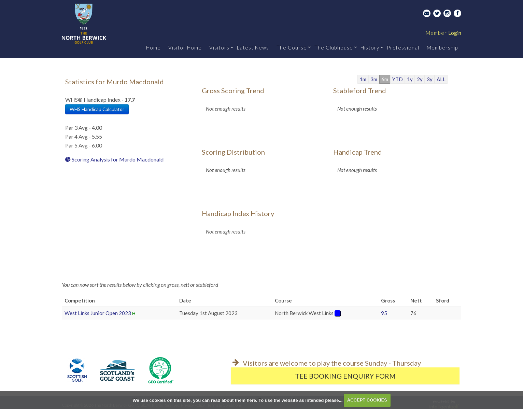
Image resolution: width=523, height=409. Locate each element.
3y (430, 79)
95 (384, 313)
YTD (397, 79)
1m (362, 79)
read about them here (233, 400)
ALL (441, 79)
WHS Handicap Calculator (97, 109)
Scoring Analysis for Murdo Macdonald (114, 159)
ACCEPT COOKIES (367, 400)
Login (443, 33)
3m (373, 79)
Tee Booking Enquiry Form (345, 376)
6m (384, 79)
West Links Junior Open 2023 (98, 313)
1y (410, 79)
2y (420, 79)
